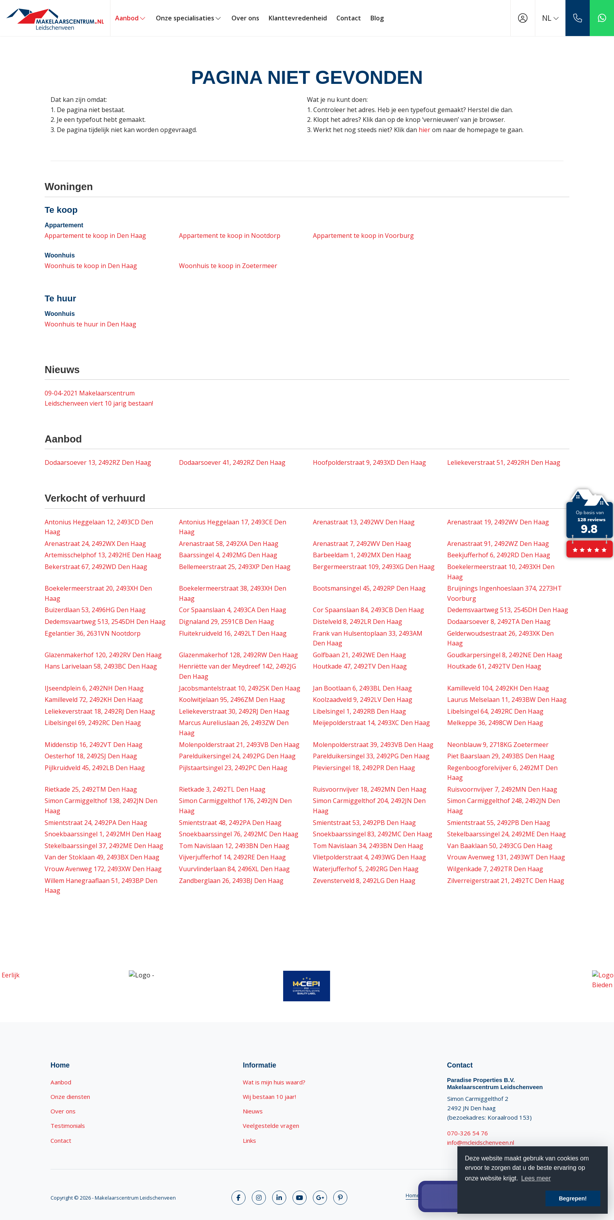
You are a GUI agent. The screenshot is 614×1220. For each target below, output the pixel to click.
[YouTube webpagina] (300, 1198)
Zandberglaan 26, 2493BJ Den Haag (231, 880)
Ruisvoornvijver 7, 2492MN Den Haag (502, 789)
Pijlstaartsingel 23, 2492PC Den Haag (233, 767)
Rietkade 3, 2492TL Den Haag (222, 789)
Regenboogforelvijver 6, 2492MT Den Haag (502, 772)
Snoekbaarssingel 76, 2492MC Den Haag (238, 834)
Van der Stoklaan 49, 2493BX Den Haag (102, 857)
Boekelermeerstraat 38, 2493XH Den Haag (232, 593)
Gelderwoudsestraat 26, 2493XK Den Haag (500, 638)
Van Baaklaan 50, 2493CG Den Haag (500, 845)
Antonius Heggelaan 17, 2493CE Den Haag (232, 527)
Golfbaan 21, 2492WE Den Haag (359, 655)
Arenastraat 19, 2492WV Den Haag (498, 522)
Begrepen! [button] (573, 1198)
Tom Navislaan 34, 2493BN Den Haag (368, 845)
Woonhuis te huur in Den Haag (90, 324)
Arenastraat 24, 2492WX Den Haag (95, 543)
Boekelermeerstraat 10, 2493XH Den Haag (500, 571)
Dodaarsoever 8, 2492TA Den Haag (499, 621)
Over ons (245, 18)
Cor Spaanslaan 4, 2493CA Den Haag (232, 609)
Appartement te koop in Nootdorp (229, 235)
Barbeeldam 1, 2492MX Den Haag (362, 555)
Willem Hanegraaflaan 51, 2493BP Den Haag (101, 885)
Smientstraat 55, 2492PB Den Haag (498, 822)
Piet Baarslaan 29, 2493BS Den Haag (500, 756)
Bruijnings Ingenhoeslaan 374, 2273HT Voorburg (504, 593)
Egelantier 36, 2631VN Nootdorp (93, 633)
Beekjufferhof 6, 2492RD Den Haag (498, 555)
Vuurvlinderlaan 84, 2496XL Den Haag (234, 869)
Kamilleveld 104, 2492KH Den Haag (498, 688)
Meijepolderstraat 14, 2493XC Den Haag (371, 722)
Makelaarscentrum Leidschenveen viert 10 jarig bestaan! (99, 398)
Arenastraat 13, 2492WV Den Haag (364, 522)
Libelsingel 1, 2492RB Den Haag (359, 711)
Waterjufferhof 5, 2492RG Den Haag (366, 869)
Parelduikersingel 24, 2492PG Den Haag (237, 756)
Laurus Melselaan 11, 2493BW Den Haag (507, 699)
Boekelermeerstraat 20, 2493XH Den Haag (98, 593)
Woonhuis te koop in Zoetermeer (228, 265)
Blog (377, 18)
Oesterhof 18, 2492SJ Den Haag (91, 756)
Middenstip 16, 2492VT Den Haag (94, 744)
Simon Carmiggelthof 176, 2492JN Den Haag (235, 805)
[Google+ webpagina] (320, 1198)
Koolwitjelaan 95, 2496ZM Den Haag (232, 699)
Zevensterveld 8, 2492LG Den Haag (364, 880)
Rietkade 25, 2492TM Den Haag (91, 789)
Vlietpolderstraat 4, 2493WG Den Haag (369, 857)
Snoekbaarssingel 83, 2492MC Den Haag (372, 834)
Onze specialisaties (189, 18)
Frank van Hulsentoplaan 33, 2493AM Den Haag (368, 638)
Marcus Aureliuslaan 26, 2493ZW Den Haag (234, 727)
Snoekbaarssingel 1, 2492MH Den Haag (103, 834)
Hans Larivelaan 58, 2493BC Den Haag (101, 666)
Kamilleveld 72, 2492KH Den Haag (94, 699)
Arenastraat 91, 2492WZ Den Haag (498, 543)
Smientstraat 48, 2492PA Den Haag (230, 822)
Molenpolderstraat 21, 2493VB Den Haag (239, 744)
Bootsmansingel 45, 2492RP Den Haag (369, 588)
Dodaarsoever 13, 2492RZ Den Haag (98, 462)
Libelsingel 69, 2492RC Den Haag (93, 722)
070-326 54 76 (467, 1133)
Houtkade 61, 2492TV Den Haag (494, 666)
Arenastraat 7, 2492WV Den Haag (362, 543)
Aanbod (130, 18)
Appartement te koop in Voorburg (363, 235)
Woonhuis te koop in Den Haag (91, 265)
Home (413, 1195)
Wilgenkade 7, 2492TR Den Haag (495, 869)
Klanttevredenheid (298, 18)
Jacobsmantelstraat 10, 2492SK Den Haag (239, 688)
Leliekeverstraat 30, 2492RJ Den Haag (234, 711)
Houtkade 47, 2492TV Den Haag (360, 666)
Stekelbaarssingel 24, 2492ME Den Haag (506, 834)
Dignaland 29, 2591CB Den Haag (226, 621)
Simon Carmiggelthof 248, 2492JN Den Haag (503, 805)
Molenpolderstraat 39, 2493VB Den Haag (373, 744)
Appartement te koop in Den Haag (95, 235)
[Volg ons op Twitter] (259, 1198)
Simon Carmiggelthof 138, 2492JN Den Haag (101, 805)
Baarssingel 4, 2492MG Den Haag (228, 555)
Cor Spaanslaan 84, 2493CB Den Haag (368, 609)
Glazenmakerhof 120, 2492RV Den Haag (103, 655)
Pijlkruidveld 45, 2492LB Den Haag (95, 767)
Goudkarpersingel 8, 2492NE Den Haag (504, 655)
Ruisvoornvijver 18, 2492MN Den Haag (369, 789)
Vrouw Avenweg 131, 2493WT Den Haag (506, 857)
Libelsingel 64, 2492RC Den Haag (495, 711)
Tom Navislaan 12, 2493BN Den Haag (234, 845)
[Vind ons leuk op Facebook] (238, 1198)
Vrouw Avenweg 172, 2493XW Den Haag (103, 869)
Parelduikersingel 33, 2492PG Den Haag (371, 756)
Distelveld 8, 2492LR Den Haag (357, 621)
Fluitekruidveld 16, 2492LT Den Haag (233, 633)
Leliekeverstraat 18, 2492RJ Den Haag (100, 711)
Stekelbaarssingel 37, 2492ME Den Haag (104, 845)
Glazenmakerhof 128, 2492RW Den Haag (238, 655)
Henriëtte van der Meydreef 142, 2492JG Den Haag (237, 671)
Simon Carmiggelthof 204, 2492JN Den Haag (369, 805)
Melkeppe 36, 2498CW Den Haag (495, 722)
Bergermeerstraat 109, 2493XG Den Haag (374, 566)
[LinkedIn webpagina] (279, 1198)
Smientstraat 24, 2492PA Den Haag (96, 822)
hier (424, 129)
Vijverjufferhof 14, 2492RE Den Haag (232, 857)
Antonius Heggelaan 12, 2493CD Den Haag (99, 527)
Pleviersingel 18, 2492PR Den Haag (364, 767)
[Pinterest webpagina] (340, 1198)
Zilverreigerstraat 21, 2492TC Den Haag (505, 880)
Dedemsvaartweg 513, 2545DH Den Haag (507, 609)
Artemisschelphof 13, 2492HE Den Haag (103, 555)
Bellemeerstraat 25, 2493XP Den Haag (235, 566)
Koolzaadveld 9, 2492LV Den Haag (362, 699)
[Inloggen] (523, 18)
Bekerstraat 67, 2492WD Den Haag (96, 566)
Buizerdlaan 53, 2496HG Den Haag (95, 609)
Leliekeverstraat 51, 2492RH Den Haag (503, 462)
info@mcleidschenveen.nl (480, 1142)
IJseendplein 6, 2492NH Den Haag (94, 688)
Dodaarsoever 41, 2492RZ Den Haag (232, 462)
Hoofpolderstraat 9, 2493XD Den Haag (369, 462)
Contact (348, 18)
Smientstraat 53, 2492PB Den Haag (364, 822)
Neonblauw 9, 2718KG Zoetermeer (498, 744)
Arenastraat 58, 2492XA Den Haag (228, 543)
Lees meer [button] (536, 1178)
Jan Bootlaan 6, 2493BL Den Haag (362, 688)
